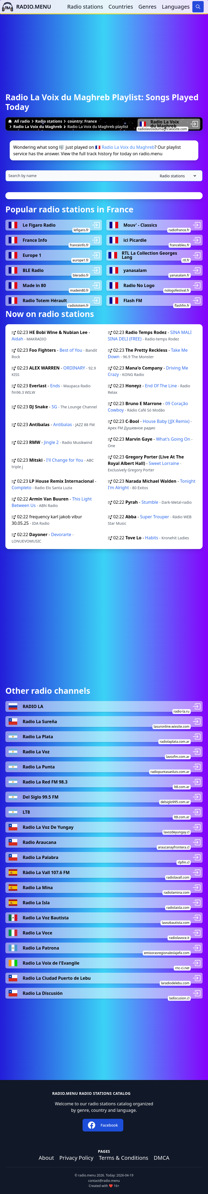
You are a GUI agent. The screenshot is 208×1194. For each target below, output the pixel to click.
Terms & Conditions (123, 1157)
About (46, 1157)
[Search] (198, 6)
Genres (147, 6)
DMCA (161, 1157)
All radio (19, 121)
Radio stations (85, 6)
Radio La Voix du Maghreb (37, 126)
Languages (176, 6)
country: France (82, 121)
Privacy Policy (76, 1157)
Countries (120, 6)
